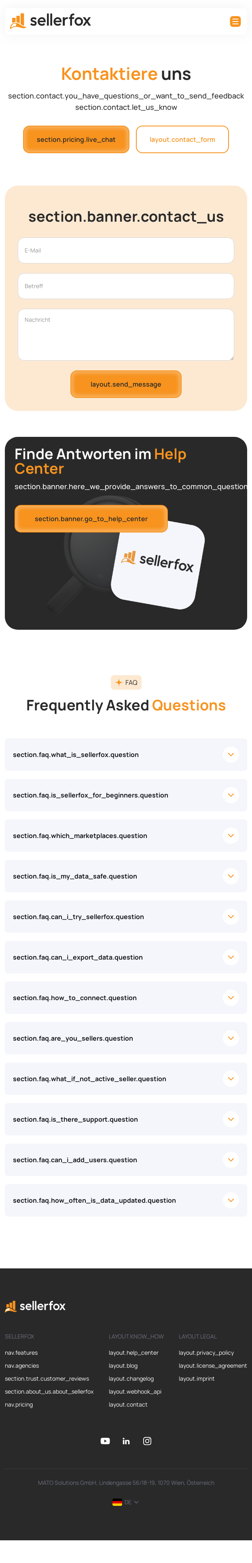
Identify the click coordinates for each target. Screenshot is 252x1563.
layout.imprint (197, 1378)
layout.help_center (134, 1352)
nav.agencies (22, 1365)
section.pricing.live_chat (76, 139)
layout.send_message (126, 384)
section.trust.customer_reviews (47, 1378)
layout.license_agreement (213, 1365)
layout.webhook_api (135, 1391)
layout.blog (123, 1365)
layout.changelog (131, 1378)
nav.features (21, 1352)
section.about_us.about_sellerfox (49, 1391)
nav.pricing (19, 1404)
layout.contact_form (182, 139)
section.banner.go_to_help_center (91, 518)
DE (126, 1502)
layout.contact (128, 1404)
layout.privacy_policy (206, 1352)
